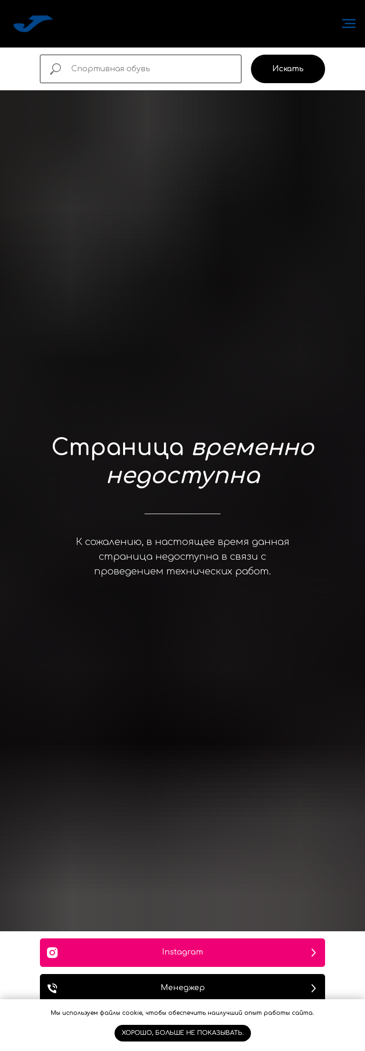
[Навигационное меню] (348, 24)
